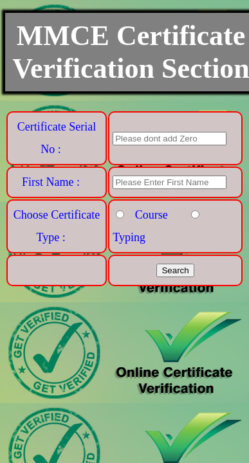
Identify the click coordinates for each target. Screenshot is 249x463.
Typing (129, 237)
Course (151, 214)
